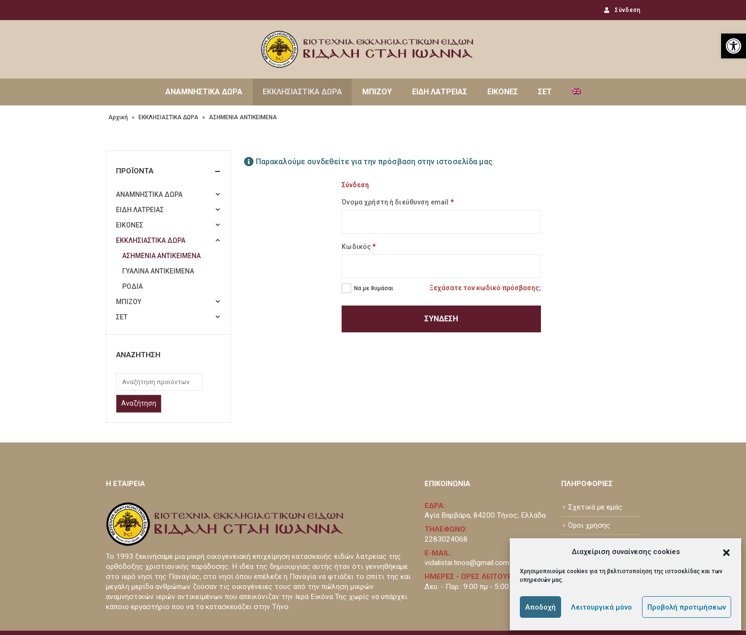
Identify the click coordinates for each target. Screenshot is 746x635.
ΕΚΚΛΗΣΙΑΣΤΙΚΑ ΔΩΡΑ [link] (302, 91)
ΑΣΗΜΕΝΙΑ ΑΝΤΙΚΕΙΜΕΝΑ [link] (161, 256)
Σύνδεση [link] (621, 10)
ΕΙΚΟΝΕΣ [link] (502, 91)
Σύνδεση (441, 318)
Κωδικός (359, 246)
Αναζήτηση (138, 403)
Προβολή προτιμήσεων (686, 607)
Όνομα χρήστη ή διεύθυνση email (397, 202)
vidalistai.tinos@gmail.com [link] (467, 516)
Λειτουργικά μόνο (601, 607)
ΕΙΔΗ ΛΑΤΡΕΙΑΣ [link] (439, 91)
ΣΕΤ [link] (545, 91)
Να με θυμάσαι (373, 288)
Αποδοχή (540, 607)
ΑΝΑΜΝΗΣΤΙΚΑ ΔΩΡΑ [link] (203, 91)
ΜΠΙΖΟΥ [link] (377, 91)
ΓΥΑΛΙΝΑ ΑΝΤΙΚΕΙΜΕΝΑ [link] (158, 271)
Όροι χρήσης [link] (589, 479)
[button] (726, 551)
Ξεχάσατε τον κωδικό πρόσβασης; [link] (485, 288)
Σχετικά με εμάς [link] (595, 461)
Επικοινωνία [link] (588, 497)
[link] (733, 46)
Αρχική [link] (118, 117)
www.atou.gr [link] (226, 605)
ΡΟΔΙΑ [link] (132, 286)
